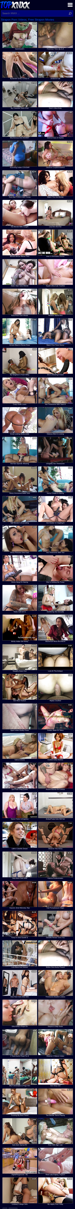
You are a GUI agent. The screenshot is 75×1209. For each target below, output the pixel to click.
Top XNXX (15, 4)
